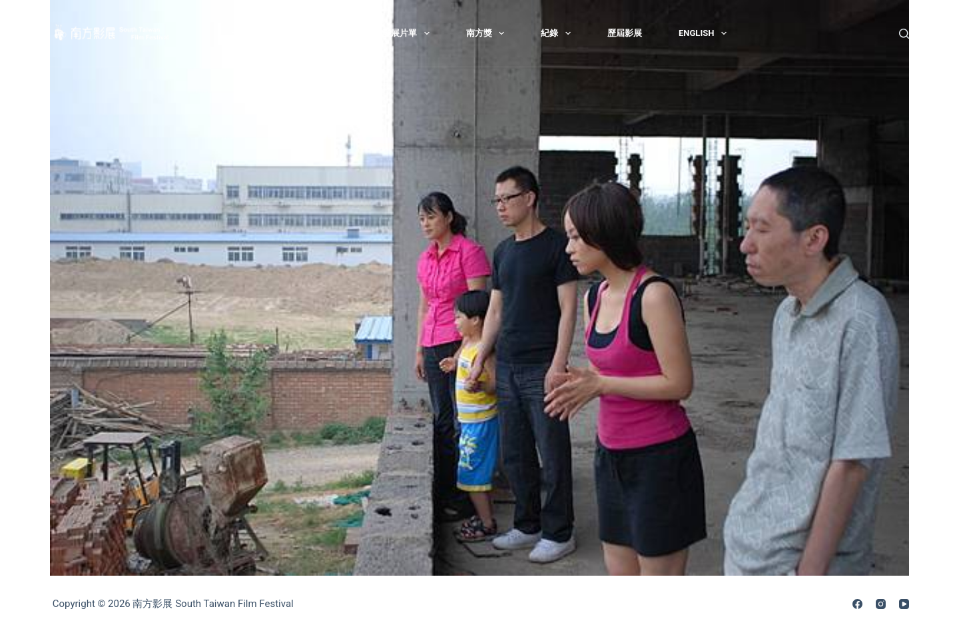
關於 (334, 33)
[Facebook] (857, 604)
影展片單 (408, 33)
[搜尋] (904, 34)
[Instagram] (881, 604)
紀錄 (558, 33)
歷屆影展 (624, 33)
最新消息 (258, 33)
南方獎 (488, 33)
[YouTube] (904, 604)
